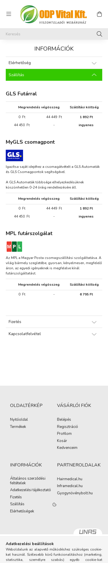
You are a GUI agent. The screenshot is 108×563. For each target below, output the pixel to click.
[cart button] (99, 14)
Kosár (62, 441)
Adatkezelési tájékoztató (30, 490)
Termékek (18, 427)
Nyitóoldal (19, 420)
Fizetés (16, 497)
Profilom (64, 434)
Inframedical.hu (70, 486)
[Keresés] (54, 34)
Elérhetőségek (22, 511)
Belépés (64, 420)
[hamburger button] (8, 14)
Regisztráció (67, 427)
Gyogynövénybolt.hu (75, 493)
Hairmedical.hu (69, 479)
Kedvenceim (67, 448)
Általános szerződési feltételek (28, 480)
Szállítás (17, 504)
